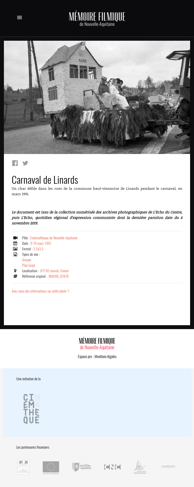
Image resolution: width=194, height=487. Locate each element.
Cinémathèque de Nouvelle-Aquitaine (54, 237)
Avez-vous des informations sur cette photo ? (40, 291)
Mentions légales (105, 356)
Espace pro (85, 356)
